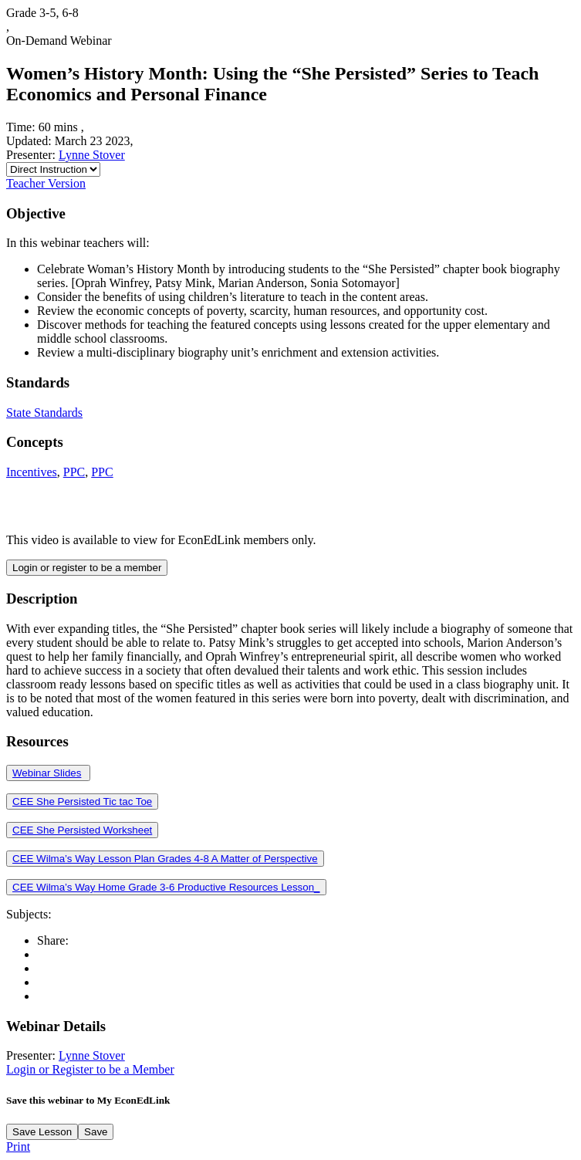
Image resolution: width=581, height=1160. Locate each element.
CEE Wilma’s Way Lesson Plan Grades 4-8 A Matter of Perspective (165, 858)
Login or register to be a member (86, 567)
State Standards (44, 412)
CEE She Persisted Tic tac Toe (82, 801)
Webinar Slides (46, 773)
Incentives (31, 472)
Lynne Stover (92, 154)
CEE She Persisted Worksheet (82, 830)
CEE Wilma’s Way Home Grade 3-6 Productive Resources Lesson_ (166, 887)
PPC (74, 472)
